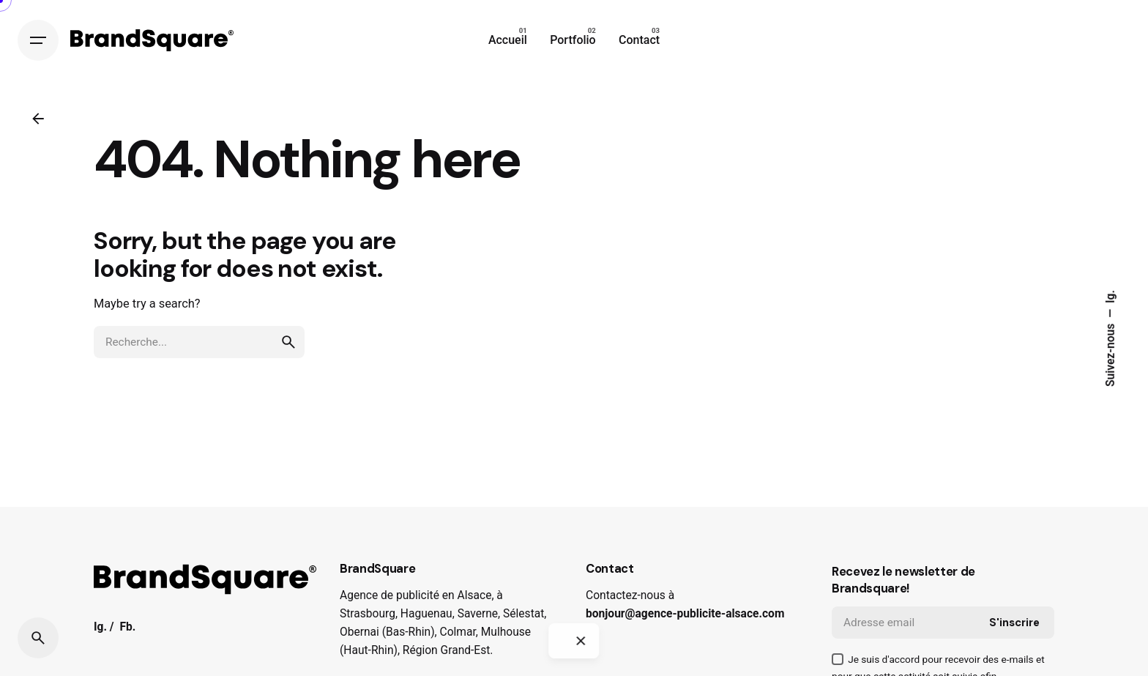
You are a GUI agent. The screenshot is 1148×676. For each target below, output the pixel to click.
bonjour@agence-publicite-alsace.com (685, 613)
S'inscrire (1014, 622)
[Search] (38, 637)
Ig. (1110, 296)
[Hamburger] (38, 40)
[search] (288, 342)
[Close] (580, 640)
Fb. (127, 627)
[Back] (38, 118)
